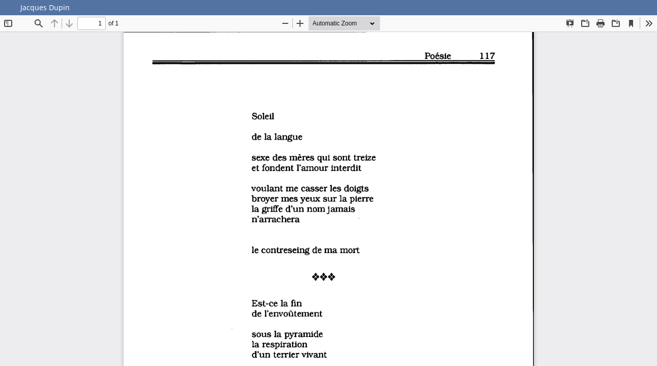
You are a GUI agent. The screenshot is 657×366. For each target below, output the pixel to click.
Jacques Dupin (45, 7)
